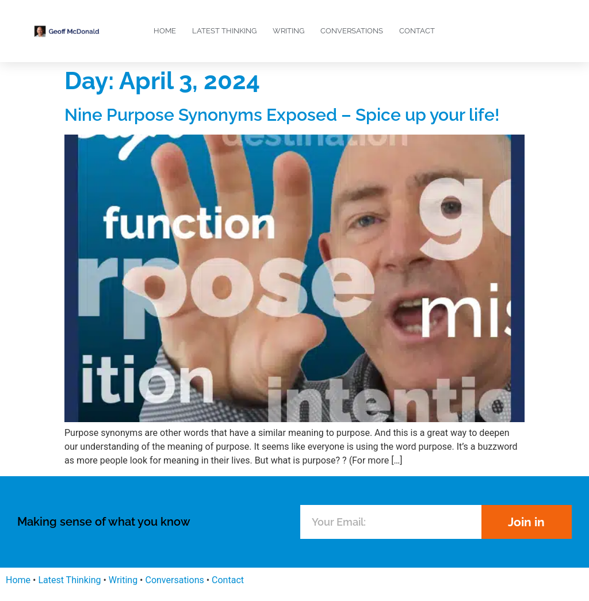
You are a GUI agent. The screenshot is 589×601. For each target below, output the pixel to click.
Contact (417, 30)
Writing (288, 30)
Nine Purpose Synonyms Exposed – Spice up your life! (282, 115)
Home (165, 30)
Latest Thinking (224, 30)
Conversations (351, 30)
